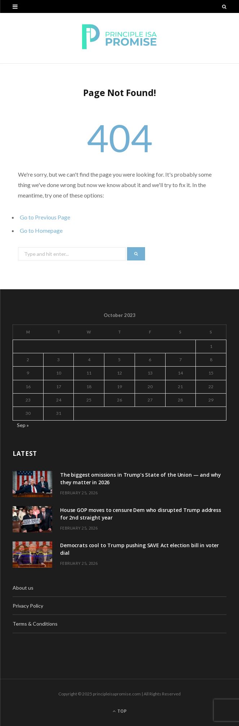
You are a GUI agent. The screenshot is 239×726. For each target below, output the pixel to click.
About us (23, 588)
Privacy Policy (28, 606)
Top (120, 711)
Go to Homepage (41, 230)
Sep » (23, 425)
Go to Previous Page (45, 217)
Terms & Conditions (35, 624)
